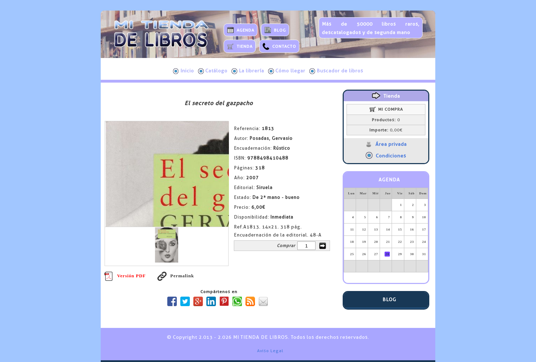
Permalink (175, 275)
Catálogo (213, 71)
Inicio (183, 71)
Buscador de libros (336, 71)
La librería (247, 71)
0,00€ (386, 130)
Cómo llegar (286, 71)
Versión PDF (125, 275)
